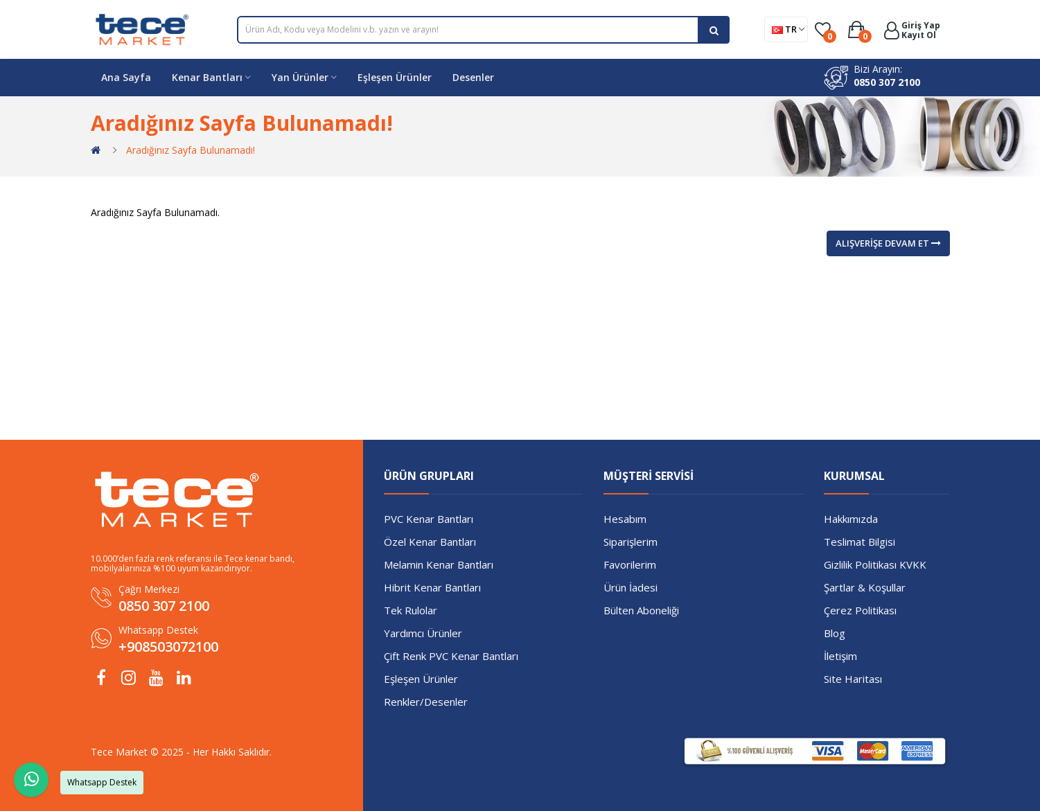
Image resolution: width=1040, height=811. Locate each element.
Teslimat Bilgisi (859, 542)
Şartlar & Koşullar (865, 587)
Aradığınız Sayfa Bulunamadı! (190, 150)
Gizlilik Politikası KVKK (875, 564)
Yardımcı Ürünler (423, 633)
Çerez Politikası (860, 610)
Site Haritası (853, 679)
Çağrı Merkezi (148, 589)
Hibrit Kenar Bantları (432, 587)
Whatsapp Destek (158, 629)
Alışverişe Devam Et (888, 243)
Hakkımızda (851, 519)
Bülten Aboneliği (641, 610)
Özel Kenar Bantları (430, 542)
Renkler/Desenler (426, 701)
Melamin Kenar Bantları (438, 564)
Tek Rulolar (410, 610)
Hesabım (624, 519)
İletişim (840, 656)
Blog (834, 633)
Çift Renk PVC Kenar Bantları (451, 656)
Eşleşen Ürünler (421, 679)
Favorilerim (629, 564)
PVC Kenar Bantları (428, 519)
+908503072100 (168, 646)
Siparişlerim (630, 542)
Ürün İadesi (630, 587)
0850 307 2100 (887, 82)
